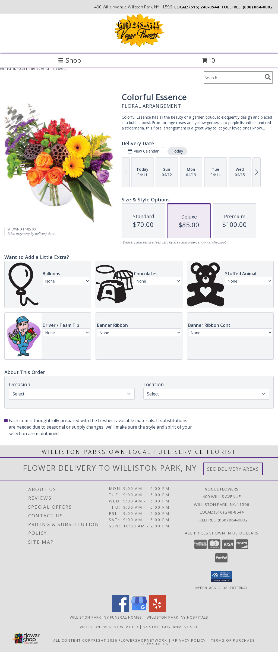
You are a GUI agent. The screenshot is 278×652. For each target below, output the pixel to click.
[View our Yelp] (157, 610)
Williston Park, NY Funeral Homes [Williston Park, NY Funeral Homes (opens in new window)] (106, 617)
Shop (69, 60)
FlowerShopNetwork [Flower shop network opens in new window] (143, 640)
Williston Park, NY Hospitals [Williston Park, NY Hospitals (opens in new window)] (177, 617)
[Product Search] (233, 77)
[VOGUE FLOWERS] (139, 46)
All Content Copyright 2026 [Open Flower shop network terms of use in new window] (85, 640)
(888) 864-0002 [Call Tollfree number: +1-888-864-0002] (233, 520)
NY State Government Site (170, 626)
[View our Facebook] (120, 610)
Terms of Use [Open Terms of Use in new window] (156, 643)
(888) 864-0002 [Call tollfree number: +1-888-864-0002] (258, 7)
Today (177, 151)
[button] (221, 576)
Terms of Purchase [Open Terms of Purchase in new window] (233, 640)
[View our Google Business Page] (139, 610)
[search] (267, 77)
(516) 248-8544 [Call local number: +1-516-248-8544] (204, 7)
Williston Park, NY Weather (109, 626)
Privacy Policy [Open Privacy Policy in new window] (189, 640)
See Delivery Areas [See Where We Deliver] (233, 469)
